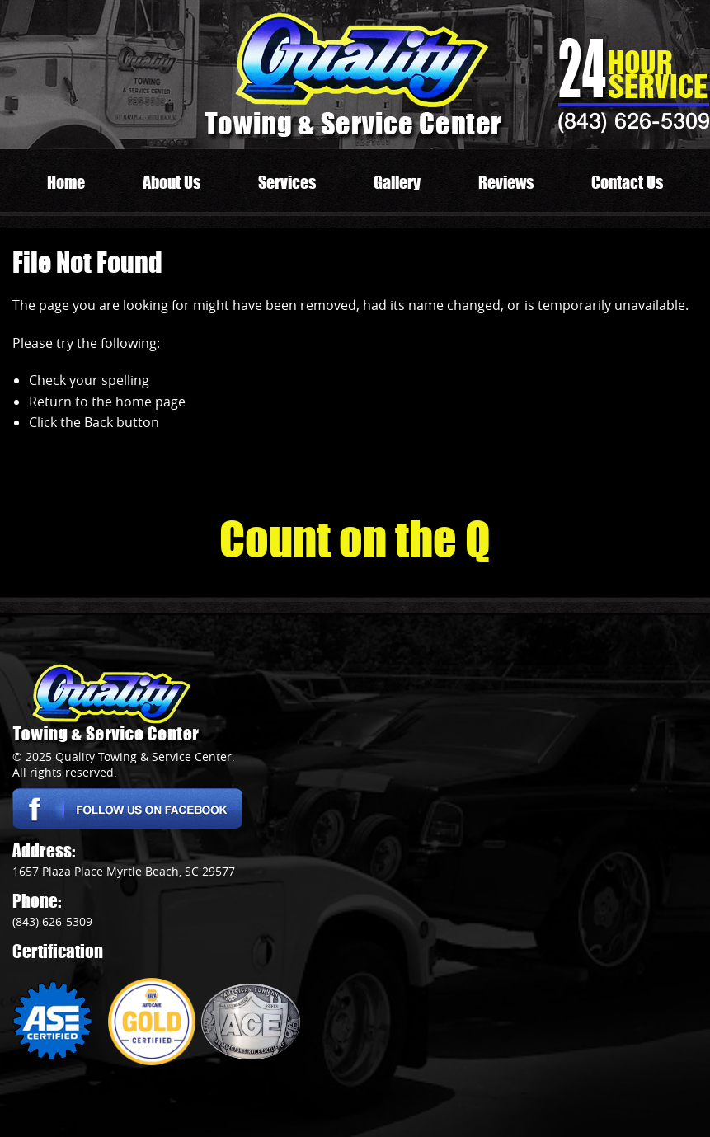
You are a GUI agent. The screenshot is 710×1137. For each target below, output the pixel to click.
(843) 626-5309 (633, 120)
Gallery (397, 182)
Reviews (506, 182)
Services (287, 182)
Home (66, 182)
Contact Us (627, 182)
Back (98, 422)
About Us (171, 182)
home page (150, 401)
